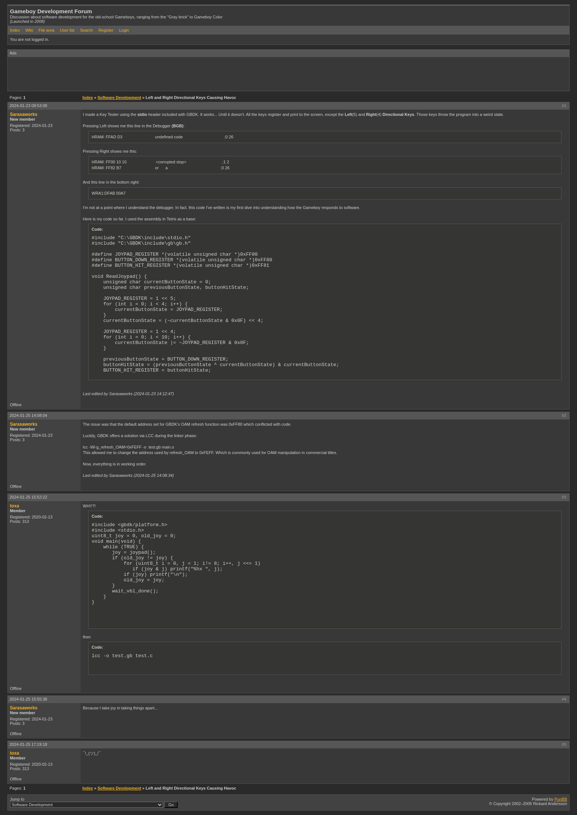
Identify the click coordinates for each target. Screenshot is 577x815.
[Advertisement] (142, 73)
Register (105, 30)
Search (86, 30)
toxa (14, 506)
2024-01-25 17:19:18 (28, 744)
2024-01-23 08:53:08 (28, 105)
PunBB (561, 799)
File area (46, 30)
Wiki (29, 30)
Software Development (119, 97)
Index (15, 30)
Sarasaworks (24, 114)
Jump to (94, 802)
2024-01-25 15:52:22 (28, 497)
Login (124, 30)
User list (67, 30)
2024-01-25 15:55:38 (28, 699)
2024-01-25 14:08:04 (28, 415)
